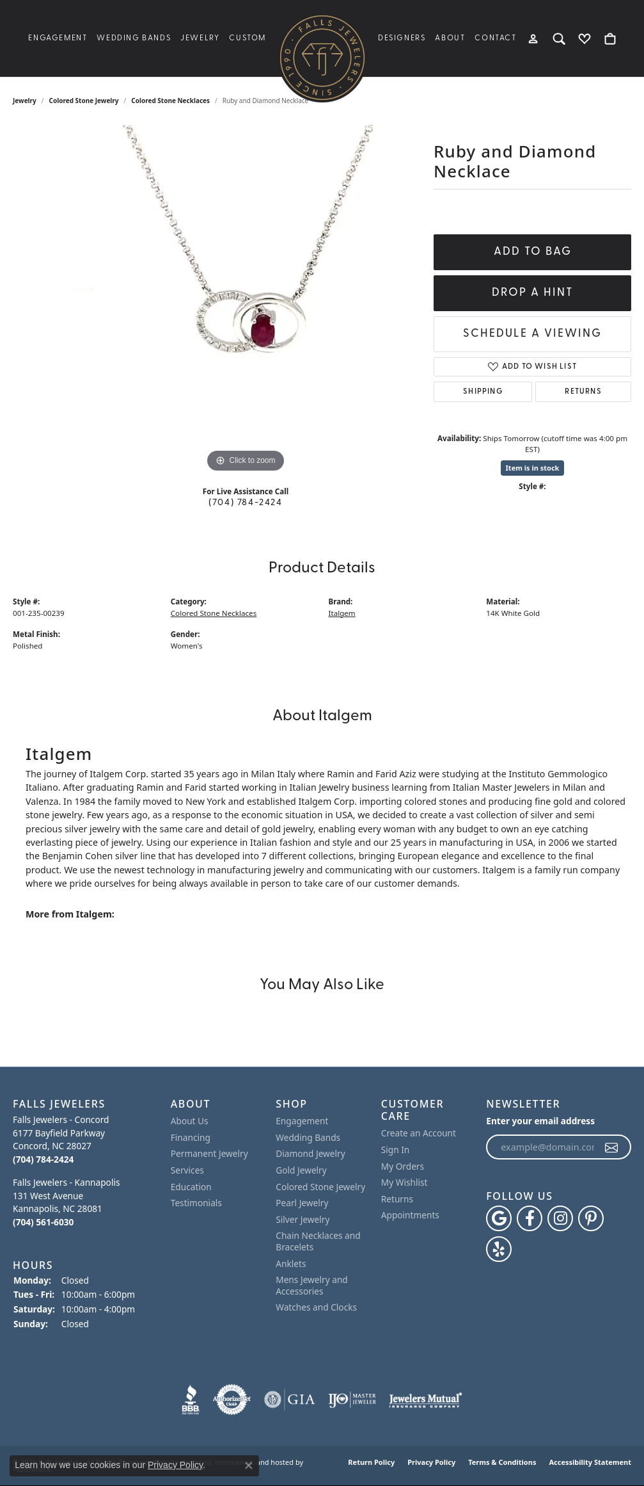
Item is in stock (533, 467)
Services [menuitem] (187, 1170)
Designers (401, 38)
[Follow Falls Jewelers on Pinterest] (591, 1218)
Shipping (483, 392)
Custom (247, 38)
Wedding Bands (134, 38)
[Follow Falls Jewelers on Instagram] (560, 1218)
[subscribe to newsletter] (612, 1147)
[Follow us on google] (499, 1218)
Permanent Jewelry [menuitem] (209, 1153)
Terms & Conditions (502, 1462)
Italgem (342, 613)
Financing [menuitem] (190, 1137)
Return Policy (371, 1462)
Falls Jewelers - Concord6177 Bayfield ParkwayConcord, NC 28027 (61, 1139)
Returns (583, 392)
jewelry (24, 100)
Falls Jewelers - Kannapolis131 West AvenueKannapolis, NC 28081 (66, 1202)
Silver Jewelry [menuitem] (302, 1219)
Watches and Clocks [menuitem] (316, 1307)
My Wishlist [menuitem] (404, 1182)
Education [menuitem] (191, 1186)
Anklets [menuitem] (291, 1263)
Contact (495, 38)
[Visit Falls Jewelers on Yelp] (499, 1249)
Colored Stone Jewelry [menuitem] (320, 1186)
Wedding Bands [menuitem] (308, 1137)
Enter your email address (540, 1121)
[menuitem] (191, 1400)
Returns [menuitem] (397, 1199)
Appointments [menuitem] (410, 1215)
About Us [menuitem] (189, 1121)
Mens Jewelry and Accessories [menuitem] (312, 1285)
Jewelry (199, 38)
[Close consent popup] (249, 1465)
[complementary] (615, 1457)
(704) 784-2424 (245, 503)
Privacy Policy (431, 1462)
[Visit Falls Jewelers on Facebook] (529, 1218)
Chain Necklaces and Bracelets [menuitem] (318, 1241)
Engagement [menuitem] (302, 1121)
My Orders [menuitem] (402, 1166)
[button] (85, 1104)
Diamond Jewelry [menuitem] (310, 1153)
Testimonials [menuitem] (196, 1203)
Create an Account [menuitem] (418, 1133)
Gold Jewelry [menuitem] (301, 1170)
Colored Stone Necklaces (170, 100)
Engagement (57, 38)
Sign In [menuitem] (395, 1150)
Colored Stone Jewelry (84, 100)
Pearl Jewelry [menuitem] (302, 1203)
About (450, 38)
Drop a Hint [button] (532, 292)
